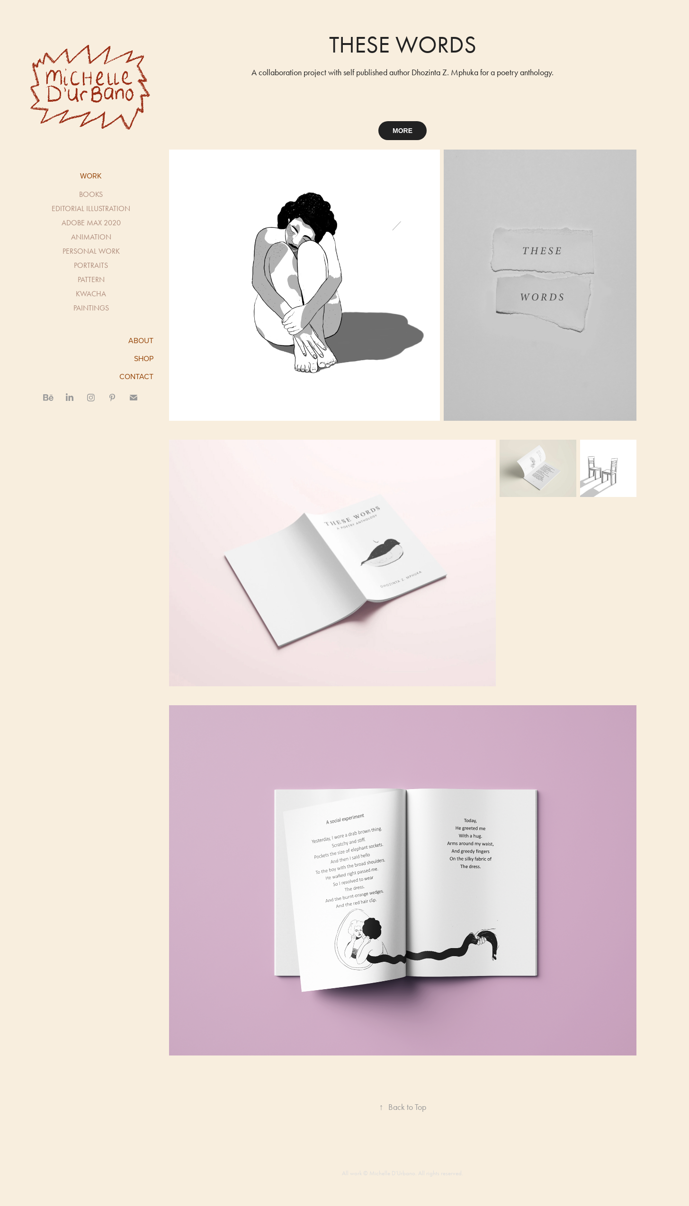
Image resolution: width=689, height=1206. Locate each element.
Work (91, 175)
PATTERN (91, 279)
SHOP (143, 358)
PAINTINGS (91, 307)
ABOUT (140, 340)
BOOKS (91, 194)
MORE (402, 130)
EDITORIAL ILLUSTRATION (91, 208)
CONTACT (136, 376)
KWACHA (91, 293)
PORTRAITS (91, 265)
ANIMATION (91, 236)
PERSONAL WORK (91, 251)
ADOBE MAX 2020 (91, 222)
